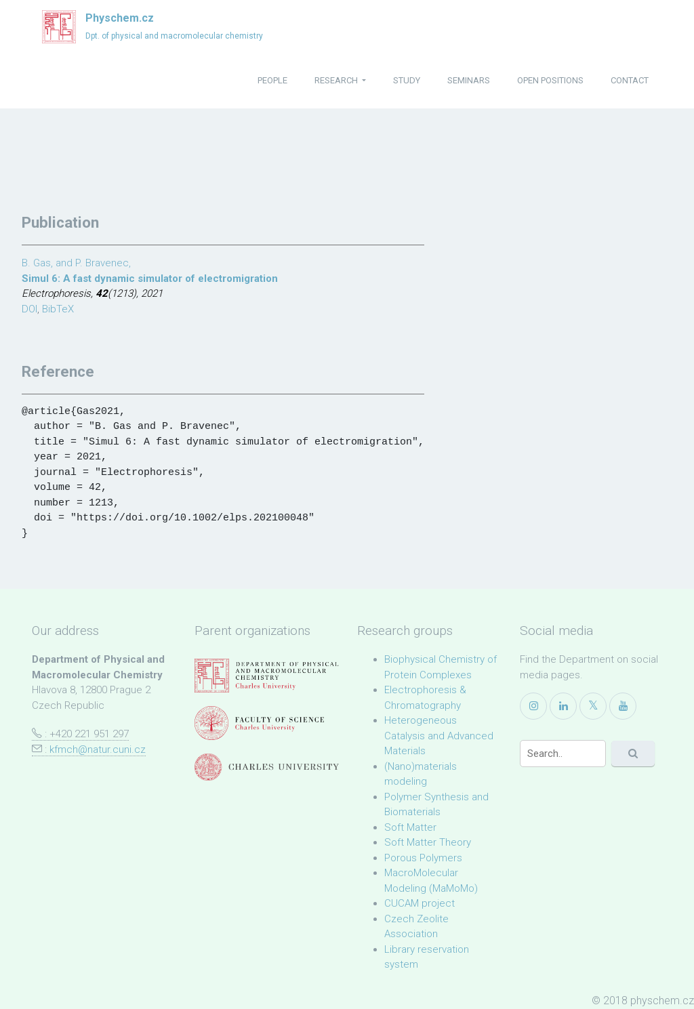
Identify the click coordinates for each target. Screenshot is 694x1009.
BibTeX (58, 309)
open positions (550, 80)
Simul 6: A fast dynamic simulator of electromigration (150, 278)
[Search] (563, 753)
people (272, 80)
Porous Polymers (423, 858)
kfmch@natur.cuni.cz (97, 749)
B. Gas (36, 263)
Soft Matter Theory (427, 842)
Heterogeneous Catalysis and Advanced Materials (438, 735)
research (337, 80)
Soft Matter (410, 827)
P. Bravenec (102, 263)
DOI (29, 309)
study (406, 80)
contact (630, 80)
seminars (468, 80)
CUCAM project (419, 903)
